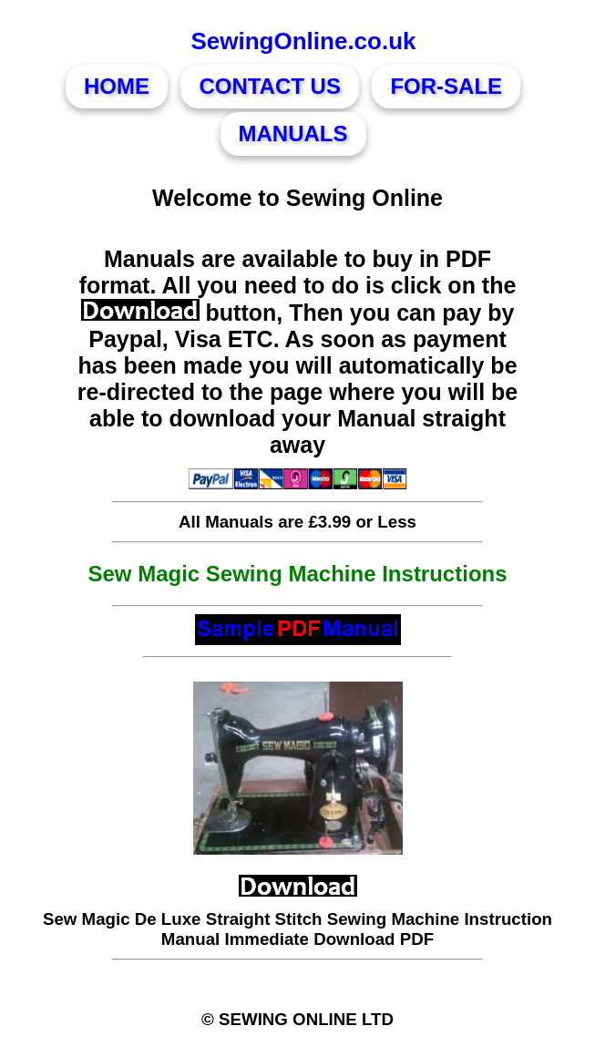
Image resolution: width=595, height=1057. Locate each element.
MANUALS (293, 133)
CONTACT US (270, 86)
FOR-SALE (446, 86)
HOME (116, 86)
